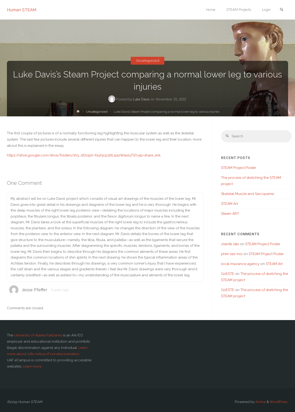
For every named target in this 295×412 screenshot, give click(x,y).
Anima (260, 402)
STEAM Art (229, 204)
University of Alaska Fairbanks (38, 335)
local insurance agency (240, 264)
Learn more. (32, 366)
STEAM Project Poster (238, 168)
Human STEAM (21, 9)
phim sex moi (231, 254)
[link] (281, 10)
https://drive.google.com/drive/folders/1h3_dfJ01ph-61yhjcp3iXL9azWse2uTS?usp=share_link (84, 155)
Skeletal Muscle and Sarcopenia (247, 194)
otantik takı (230, 244)
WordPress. (279, 402)
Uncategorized (147, 61)
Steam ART (230, 214)
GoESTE (227, 274)
